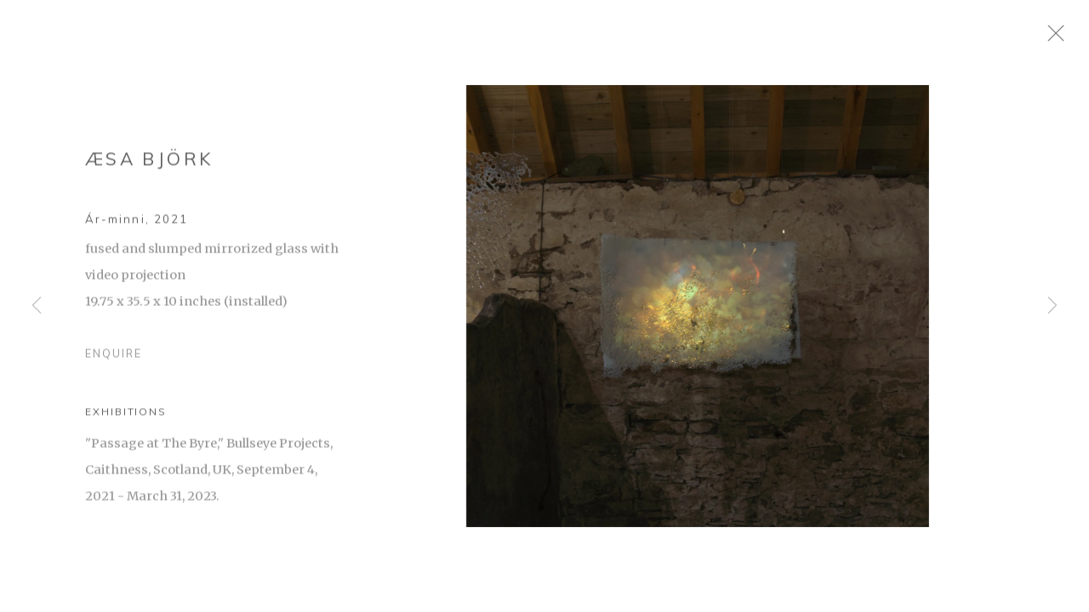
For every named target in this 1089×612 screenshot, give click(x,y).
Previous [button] (36, 306)
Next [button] (1052, 306)
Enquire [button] (113, 360)
